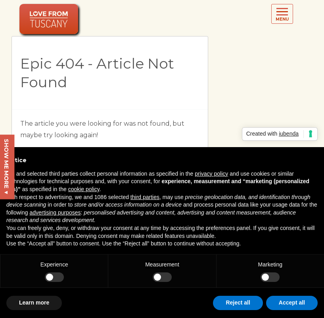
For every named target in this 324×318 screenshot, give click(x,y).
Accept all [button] (292, 302)
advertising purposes (55, 212)
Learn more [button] (34, 302)
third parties (144, 197)
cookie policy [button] (84, 189)
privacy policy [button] (211, 173)
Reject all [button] (238, 302)
